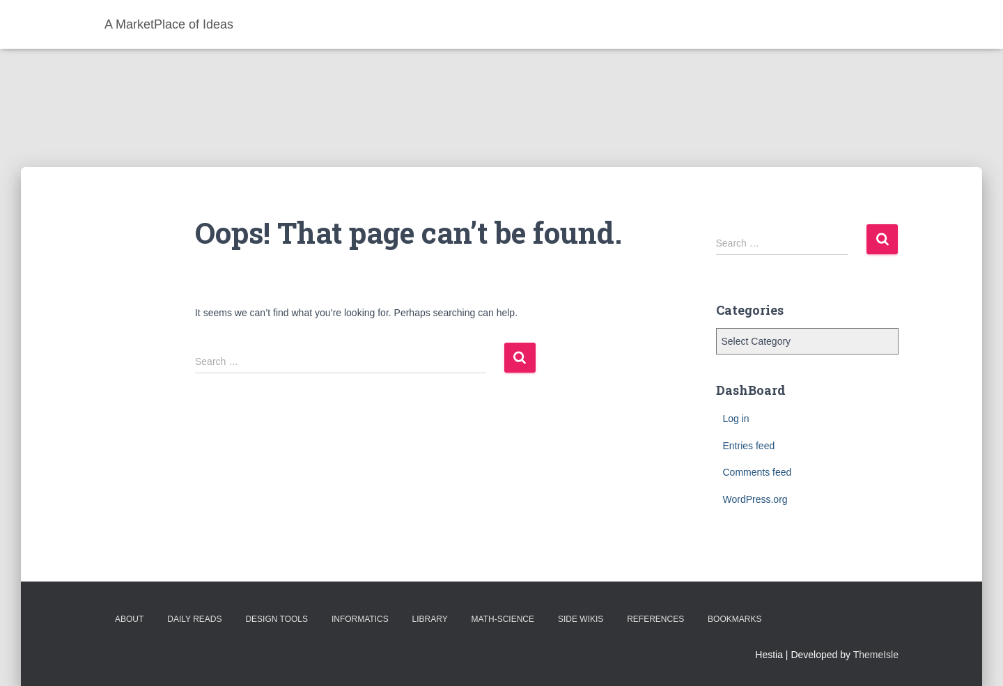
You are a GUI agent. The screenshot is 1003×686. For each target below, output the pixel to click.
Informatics (360, 619)
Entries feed (749, 445)
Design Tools (276, 619)
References (655, 619)
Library (430, 619)
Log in (736, 418)
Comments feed (757, 472)
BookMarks (734, 619)
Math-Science (503, 619)
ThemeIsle (876, 654)
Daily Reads (194, 619)
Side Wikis (580, 619)
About (129, 619)
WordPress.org (755, 499)
